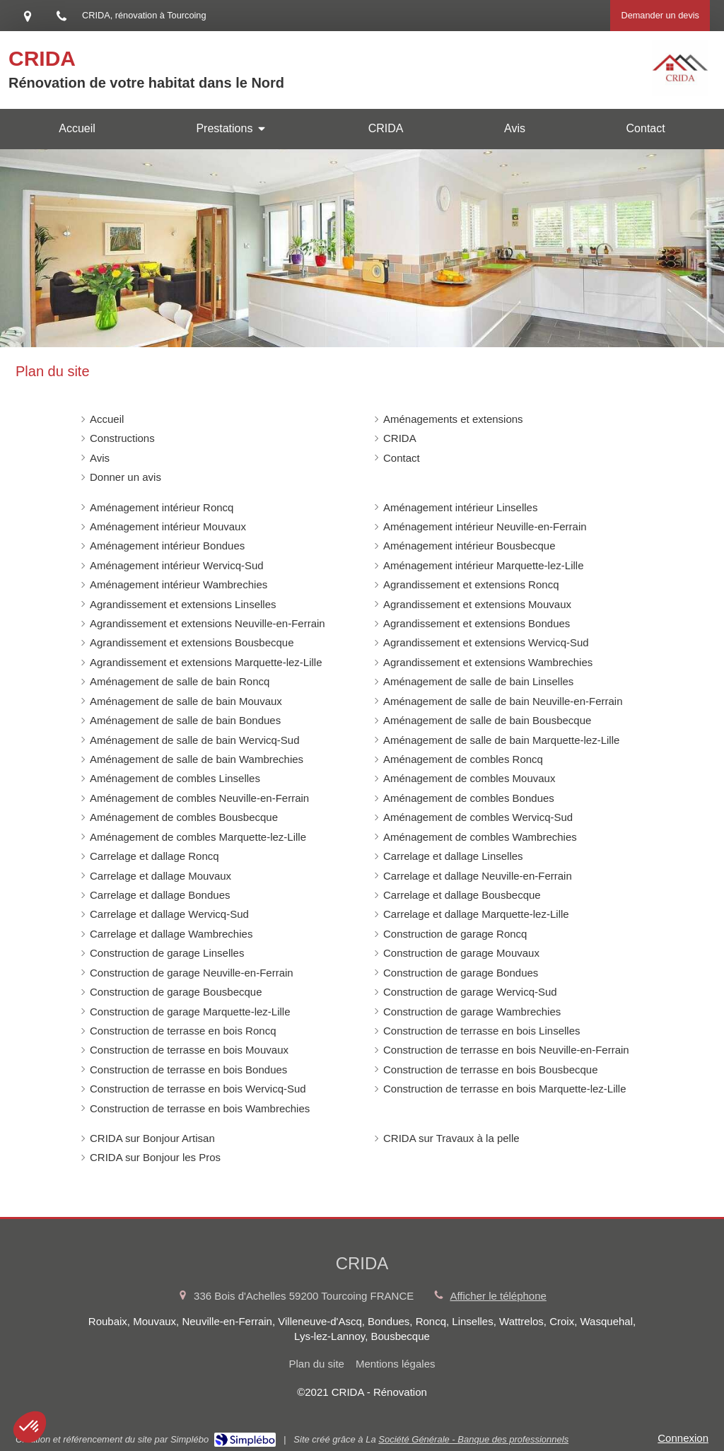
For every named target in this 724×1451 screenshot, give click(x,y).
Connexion (683, 1438)
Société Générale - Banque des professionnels (473, 1439)
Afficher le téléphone (498, 1296)
